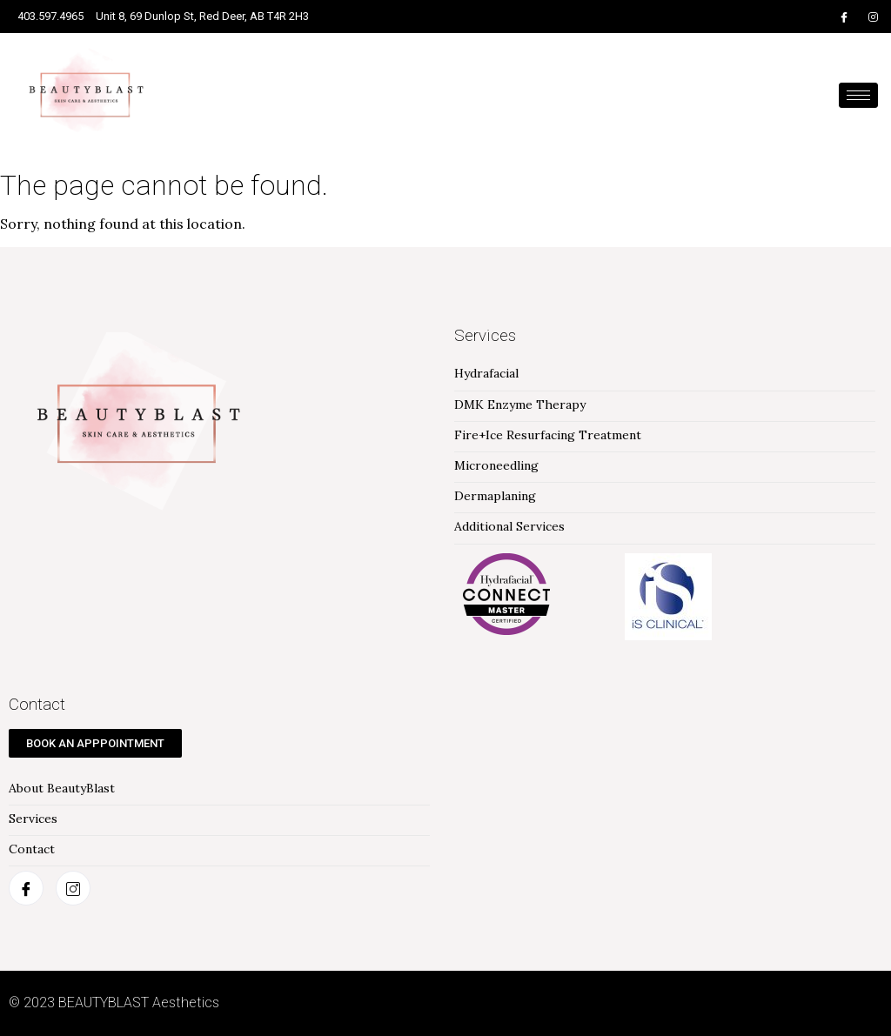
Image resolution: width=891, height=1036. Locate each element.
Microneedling (496, 466)
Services (33, 819)
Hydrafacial (486, 373)
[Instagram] (874, 16)
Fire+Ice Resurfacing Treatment (547, 435)
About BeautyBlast (62, 788)
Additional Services (509, 526)
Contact (32, 849)
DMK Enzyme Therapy (520, 405)
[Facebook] (844, 16)
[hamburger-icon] (858, 95)
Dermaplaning (495, 496)
